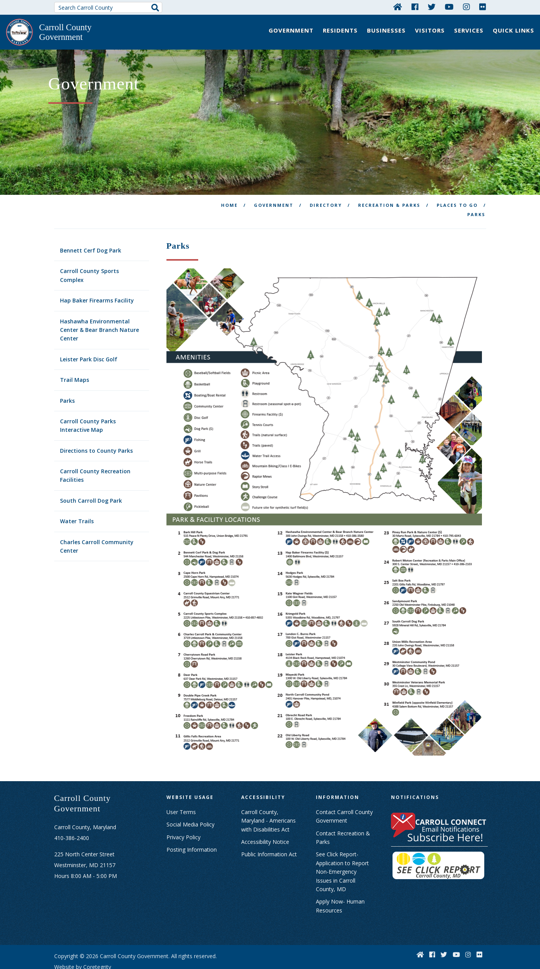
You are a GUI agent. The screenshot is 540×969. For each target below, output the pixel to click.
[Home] (397, 6)
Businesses (386, 30)
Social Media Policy (190, 801)
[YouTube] (449, 6)
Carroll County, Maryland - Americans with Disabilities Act (268, 797)
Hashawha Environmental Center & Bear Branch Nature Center (99, 306)
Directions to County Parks (96, 427)
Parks (67, 377)
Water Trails (77, 498)
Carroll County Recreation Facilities (95, 452)
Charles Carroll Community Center (97, 523)
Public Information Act (269, 831)
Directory (326, 182)
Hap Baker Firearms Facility (97, 277)
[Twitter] (431, 6)
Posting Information (191, 826)
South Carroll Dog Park (91, 477)
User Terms (181, 788)
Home (229, 182)
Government (291, 30)
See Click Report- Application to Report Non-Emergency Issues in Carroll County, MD (342, 848)
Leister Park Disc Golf (88, 336)
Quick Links (513, 30)
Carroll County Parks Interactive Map (88, 402)
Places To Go (457, 182)
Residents (340, 30)
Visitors (430, 30)
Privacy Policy (183, 814)
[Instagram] (466, 6)
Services (468, 30)
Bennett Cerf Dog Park (90, 227)
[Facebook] (414, 6)
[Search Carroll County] (108, 7)
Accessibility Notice (265, 818)
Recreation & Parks (389, 182)
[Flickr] (482, 6)
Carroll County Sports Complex (89, 252)
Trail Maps (74, 356)
